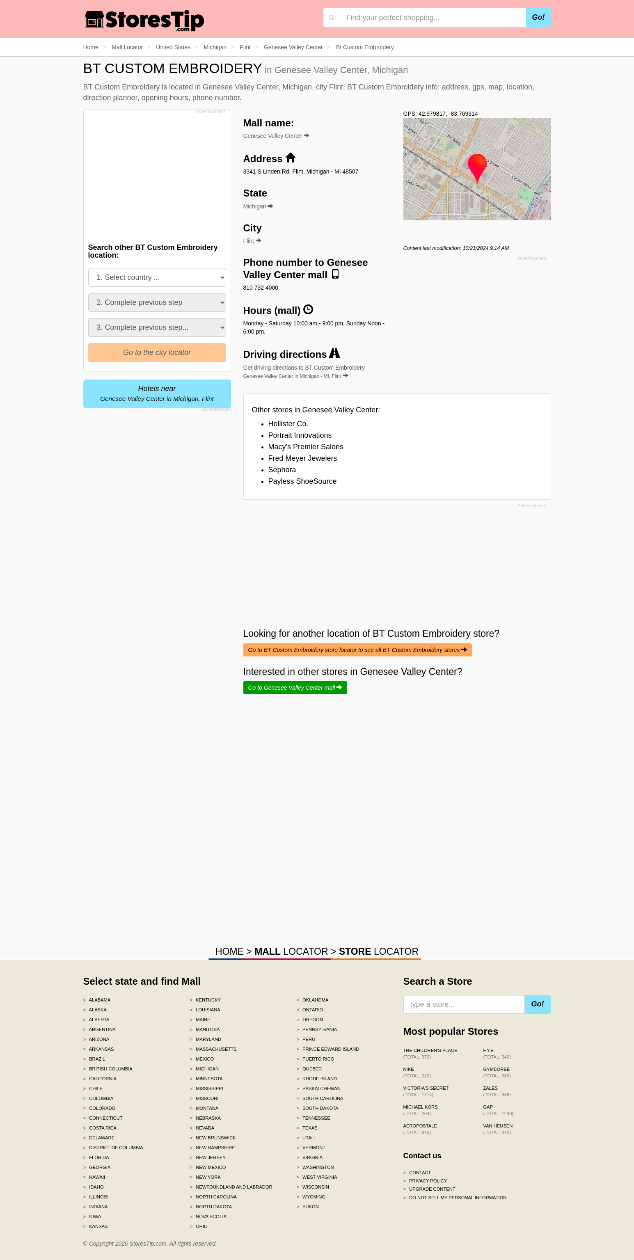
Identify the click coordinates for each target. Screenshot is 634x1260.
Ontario (309, 1009)
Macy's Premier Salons (306, 447)
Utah (305, 1137)
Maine (200, 1019)
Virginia (309, 1157)
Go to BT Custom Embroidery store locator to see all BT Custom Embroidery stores (357, 650)
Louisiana (205, 1009)
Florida (96, 1157)
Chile (93, 1088)
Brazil (94, 1058)
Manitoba (205, 1029)
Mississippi (206, 1088)
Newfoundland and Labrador (231, 1187)
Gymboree (497, 1072)
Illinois (95, 1196)
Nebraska (205, 1118)
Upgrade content (429, 1189)
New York (205, 1177)
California (100, 1078)
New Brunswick (213, 1137)
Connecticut (103, 1118)
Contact (417, 1172)
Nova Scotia (208, 1216)
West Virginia (316, 1177)
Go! (538, 17)
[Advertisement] (156, 174)
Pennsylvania (316, 1029)
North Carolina (213, 1196)
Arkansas (98, 1049)
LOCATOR (291, 951)
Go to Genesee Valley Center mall (295, 687)
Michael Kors (420, 1110)
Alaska (95, 1009)
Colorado (99, 1108)
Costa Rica (100, 1127)
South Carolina (319, 1098)
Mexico (202, 1058)
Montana (204, 1108)
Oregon (309, 1019)
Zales (497, 1091)
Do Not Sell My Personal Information (455, 1197)
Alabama (97, 999)
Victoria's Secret (426, 1091)
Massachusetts (213, 1049)
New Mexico (208, 1167)
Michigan (204, 1068)
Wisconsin (312, 1187)
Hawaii (94, 1177)
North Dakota (211, 1206)
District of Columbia (113, 1147)
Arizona (96, 1039)
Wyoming (310, 1196)
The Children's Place (430, 1053)
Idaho (93, 1187)
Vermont (310, 1147)
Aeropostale (420, 1129)
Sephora (282, 470)
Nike (417, 1072)
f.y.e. (497, 1053)
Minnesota (206, 1078)
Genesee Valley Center (276, 136)
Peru (305, 1039)
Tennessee (313, 1118)
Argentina (99, 1029)
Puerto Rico (315, 1058)
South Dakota (317, 1108)
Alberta (96, 1019)
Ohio (198, 1226)
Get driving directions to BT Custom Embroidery (304, 371)
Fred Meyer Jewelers (302, 458)
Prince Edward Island (327, 1049)
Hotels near (157, 393)
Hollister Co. (288, 424)
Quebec (309, 1068)
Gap (498, 1110)
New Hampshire (212, 1147)
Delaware (99, 1137)
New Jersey (207, 1157)
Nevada (202, 1127)
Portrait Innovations (300, 435)
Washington (315, 1167)
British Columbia (108, 1068)
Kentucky (205, 999)
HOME (229, 951)
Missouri (204, 1098)
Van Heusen (498, 1129)
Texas (306, 1127)
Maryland (205, 1039)
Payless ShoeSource (302, 481)
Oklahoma (312, 999)
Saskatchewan (318, 1088)
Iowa (92, 1216)
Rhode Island (316, 1078)
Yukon (307, 1206)
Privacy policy (425, 1180)
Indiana (95, 1206)
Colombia (98, 1098)
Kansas (95, 1226)
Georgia (97, 1167)
